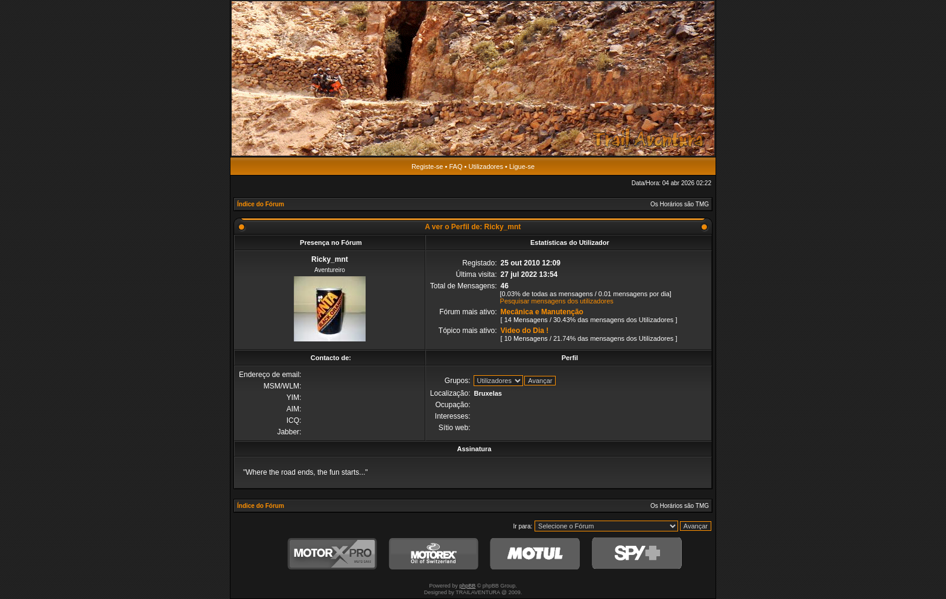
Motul (535, 554)
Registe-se (427, 166)
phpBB (467, 586)
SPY (636, 554)
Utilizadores (485, 166)
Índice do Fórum (260, 204)
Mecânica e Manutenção (542, 312)
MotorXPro (332, 554)
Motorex (434, 554)
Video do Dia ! (525, 330)
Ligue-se (522, 166)
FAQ (455, 166)
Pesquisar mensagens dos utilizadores (557, 301)
